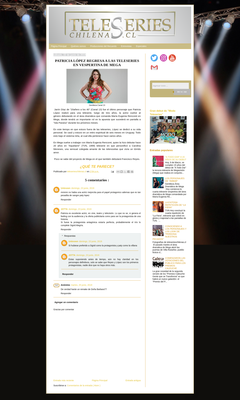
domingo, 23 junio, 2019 (82, 188)
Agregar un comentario (66, 302)
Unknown (65, 188)
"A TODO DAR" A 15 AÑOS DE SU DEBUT (175, 158)
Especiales (141, 46)
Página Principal (58, 46)
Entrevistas (126, 46)
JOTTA (64, 209)
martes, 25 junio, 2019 (81, 285)
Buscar (182, 92)
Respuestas (69, 236)
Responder (66, 199)
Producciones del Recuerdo (103, 46)
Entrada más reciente (63, 380)
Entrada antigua (133, 380)
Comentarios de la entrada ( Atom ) (83, 385)
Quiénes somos (78, 46)
